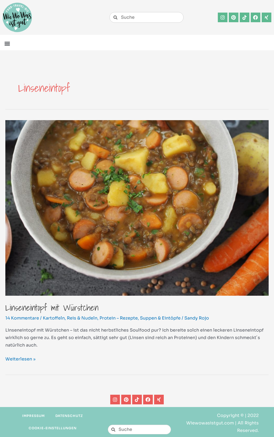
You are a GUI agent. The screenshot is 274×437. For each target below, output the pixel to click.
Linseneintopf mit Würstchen (51, 307)
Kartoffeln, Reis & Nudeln (70, 318)
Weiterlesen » (20, 358)
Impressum (33, 416)
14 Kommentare (22, 318)
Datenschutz (69, 416)
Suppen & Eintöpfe (160, 318)
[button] (7, 43)
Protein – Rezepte (119, 318)
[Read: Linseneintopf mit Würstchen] (137, 207)
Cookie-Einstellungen (52, 428)
